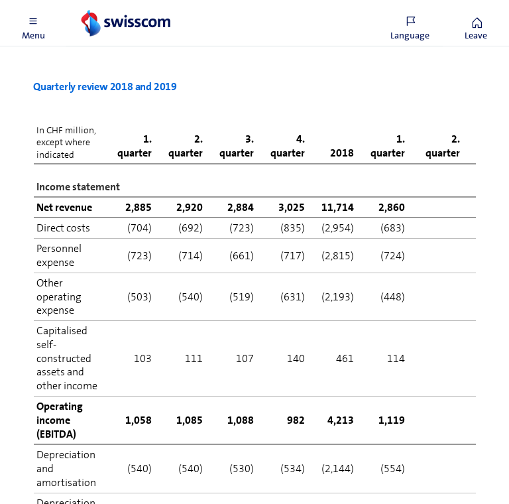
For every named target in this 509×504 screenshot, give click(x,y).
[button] (33, 23)
